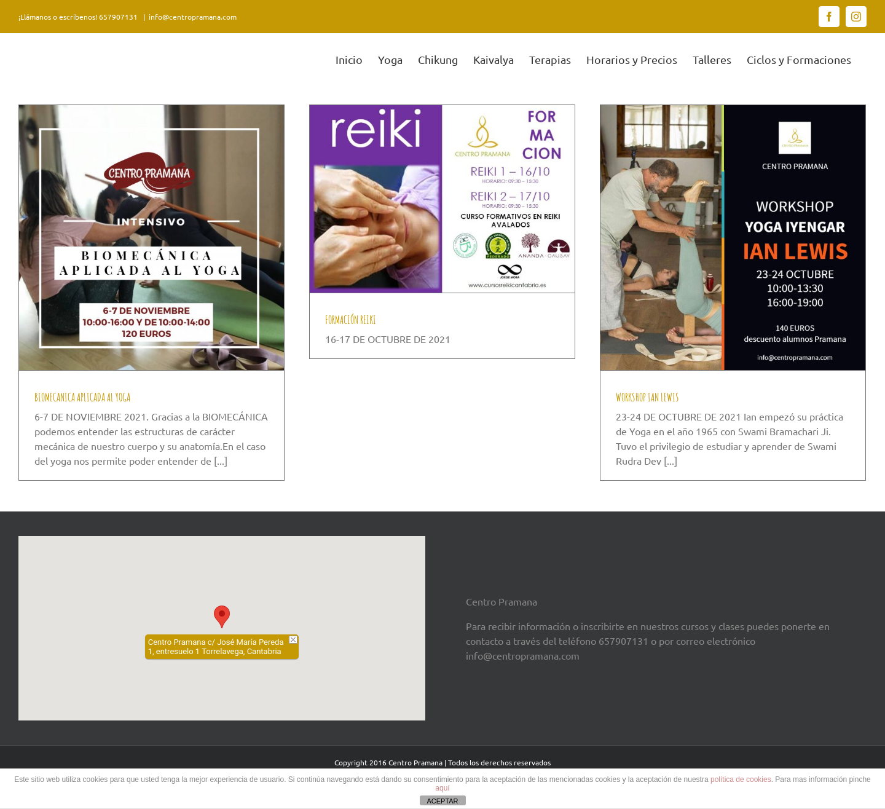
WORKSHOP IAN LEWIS (647, 397)
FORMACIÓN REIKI (350, 319)
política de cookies (740, 779)
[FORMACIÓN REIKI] (442, 199)
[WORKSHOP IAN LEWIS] (732, 237)
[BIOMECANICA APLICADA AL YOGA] (151, 237)
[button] (222, 617)
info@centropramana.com (193, 17)
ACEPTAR (442, 801)
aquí (442, 788)
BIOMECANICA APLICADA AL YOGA (82, 397)
